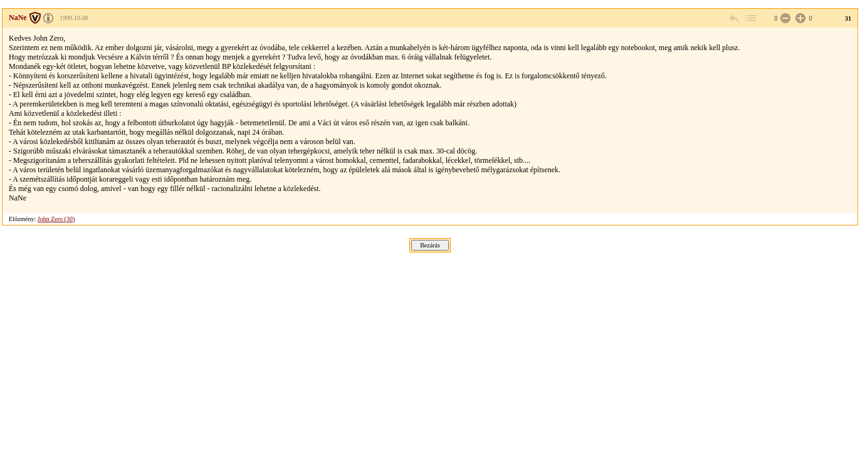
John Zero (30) (56, 218)
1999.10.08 (74, 17)
